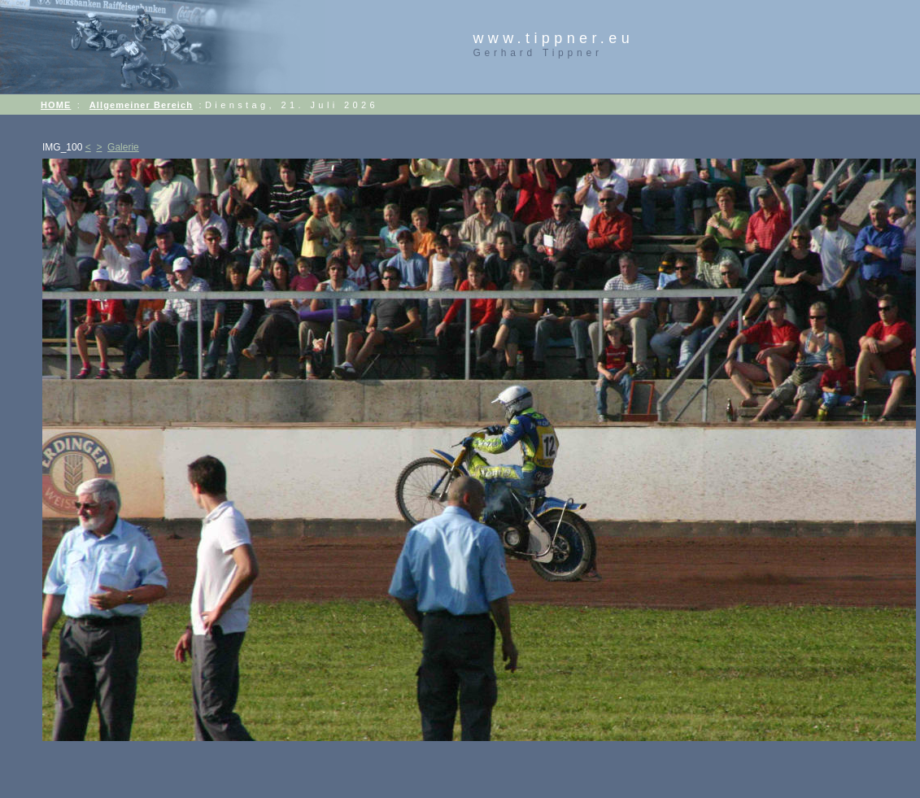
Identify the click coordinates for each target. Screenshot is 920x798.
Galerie (123, 147)
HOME (56, 105)
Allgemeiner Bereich (141, 105)
